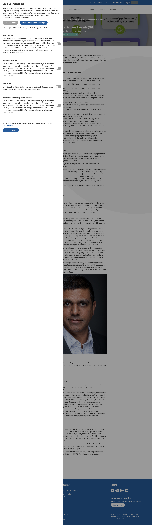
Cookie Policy (8, 125)
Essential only (10, 22)
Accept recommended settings (33, 22)
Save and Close (10, 130)
